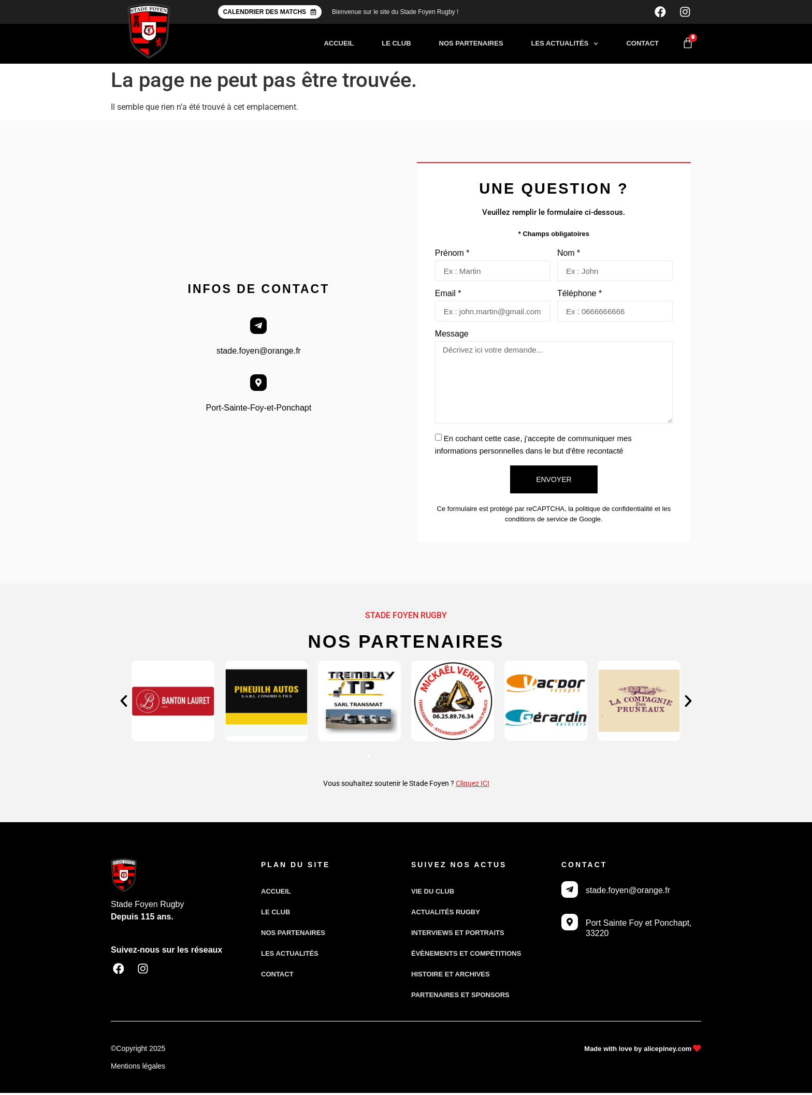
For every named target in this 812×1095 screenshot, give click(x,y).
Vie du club (432, 893)
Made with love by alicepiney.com (637, 1051)
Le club (396, 45)
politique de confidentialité (614, 511)
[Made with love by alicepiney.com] (696, 1050)
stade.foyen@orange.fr (258, 352)
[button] (124, 703)
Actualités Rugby (445, 914)
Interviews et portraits (457, 935)
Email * (448, 295)
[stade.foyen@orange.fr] (258, 327)
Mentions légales (138, 1068)
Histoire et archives (450, 976)
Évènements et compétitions (466, 955)
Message (452, 336)
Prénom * (452, 255)
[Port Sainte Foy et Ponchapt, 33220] (569, 924)
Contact (642, 45)
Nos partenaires (471, 45)
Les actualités (565, 45)
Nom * (568, 255)
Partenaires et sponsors (460, 997)
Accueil (339, 45)
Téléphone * (579, 295)
